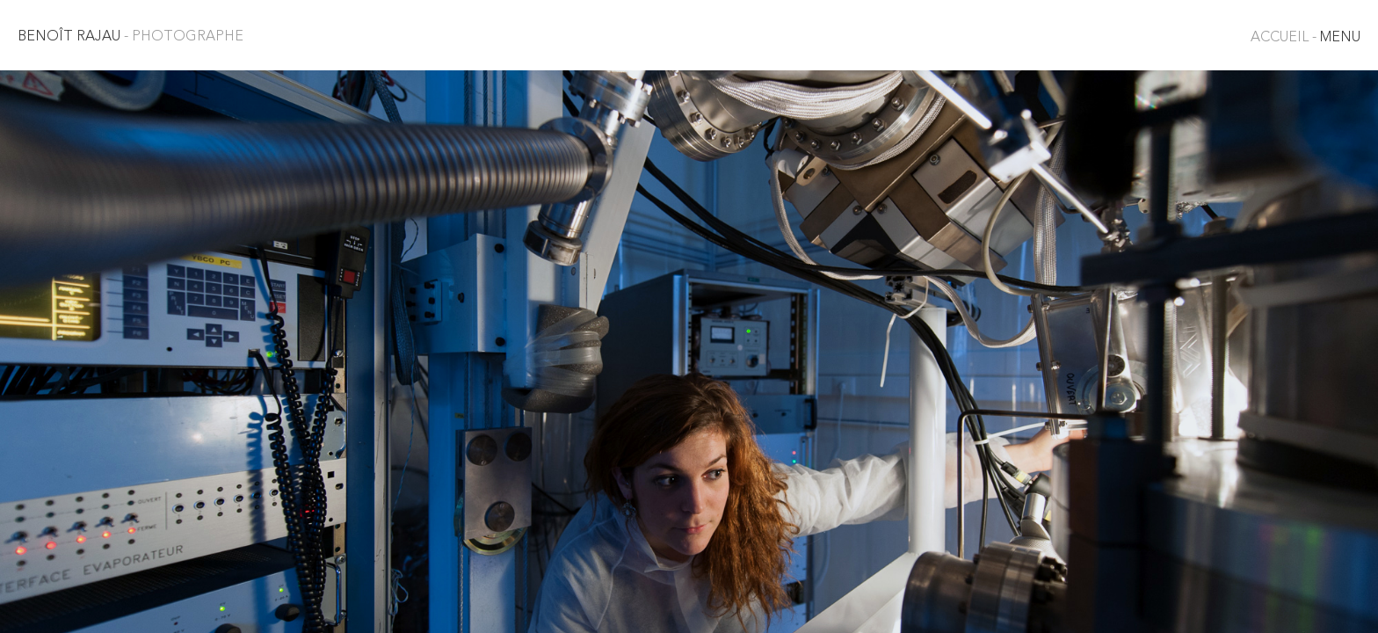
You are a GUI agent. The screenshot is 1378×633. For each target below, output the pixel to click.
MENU (1305, 38)
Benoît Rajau (130, 37)
